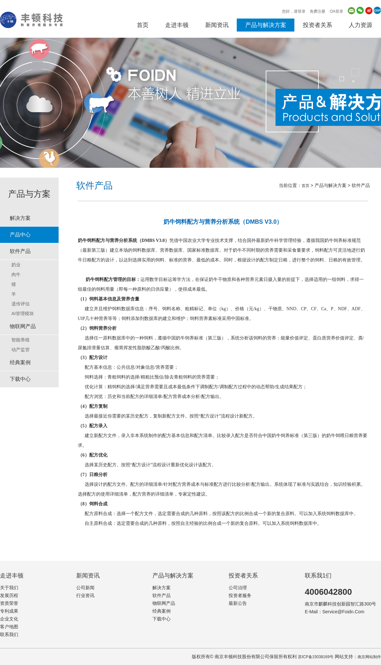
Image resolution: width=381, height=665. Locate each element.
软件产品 (20, 251)
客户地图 (9, 626)
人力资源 (360, 25)
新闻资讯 (217, 25)
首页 (142, 25)
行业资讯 (85, 595)
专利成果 (9, 611)
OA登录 (336, 11)
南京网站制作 (369, 657)
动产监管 (20, 349)
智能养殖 (20, 339)
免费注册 (317, 11)
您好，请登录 (293, 11)
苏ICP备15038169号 (315, 657)
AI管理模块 (22, 313)
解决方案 (20, 218)
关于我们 (9, 587)
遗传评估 (20, 303)
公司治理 (238, 587)
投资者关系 (317, 25)
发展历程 (9, 595)
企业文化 (9, 618)
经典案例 (20, 362)
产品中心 (20, 234)
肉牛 (16, 274)
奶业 (16, 264)
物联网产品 (23, 326)
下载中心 (20, 379)
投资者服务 (240, 595)
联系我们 (9, 634)
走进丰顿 (177, 25)
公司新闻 (85, 587)
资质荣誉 (9, 603)
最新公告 (238, 603)
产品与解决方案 (265, 25)
